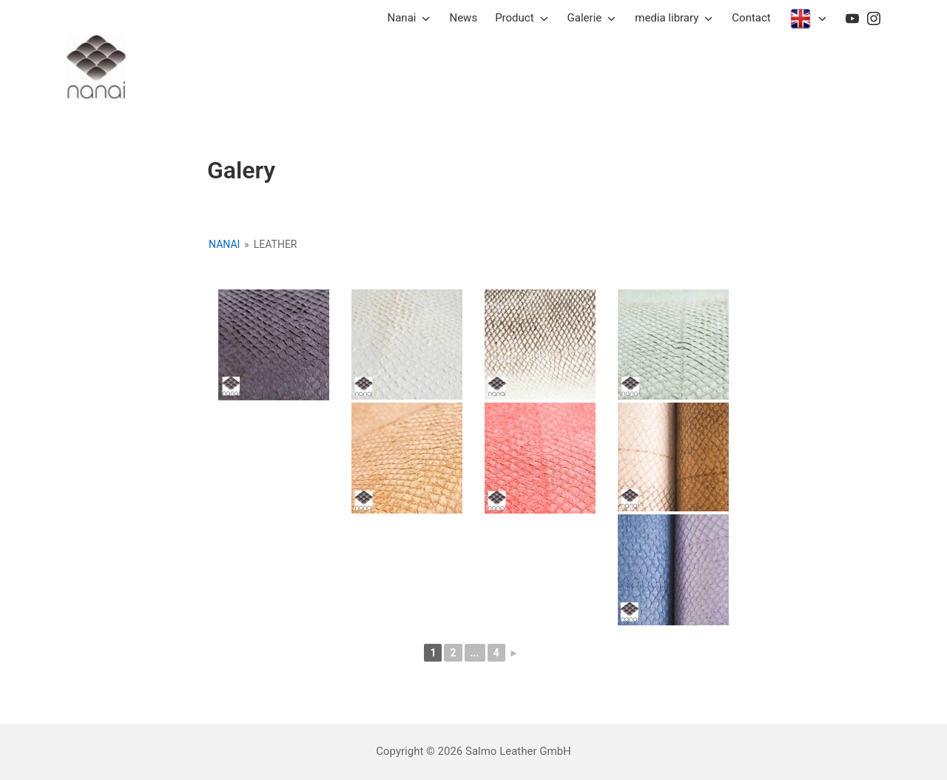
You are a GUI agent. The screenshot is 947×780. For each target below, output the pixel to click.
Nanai (224, 244)
